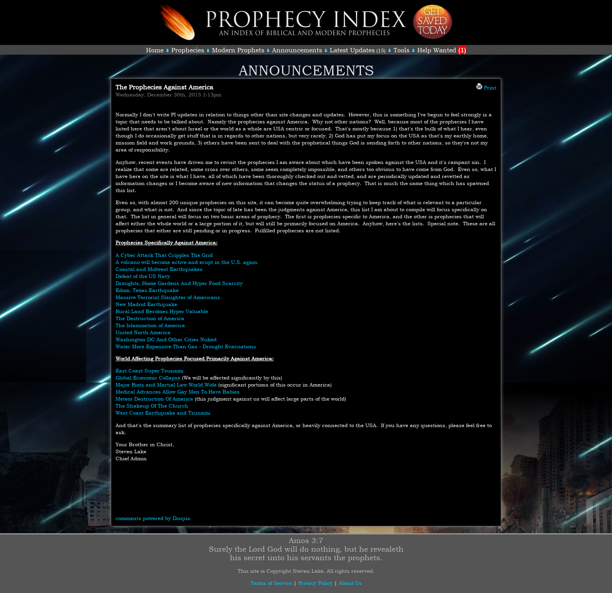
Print (486, 87)
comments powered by (153, 518)
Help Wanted (441, 50)
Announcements (297, 50)
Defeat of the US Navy (143, 276)
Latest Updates (352, 50)
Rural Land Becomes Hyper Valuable (162, 311)
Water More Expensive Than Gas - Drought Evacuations (186, 346)
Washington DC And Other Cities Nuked (166, 339)
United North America (143, 332)
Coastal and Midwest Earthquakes (159, 268)
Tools (401, 50)
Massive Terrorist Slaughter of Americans (168, 297)
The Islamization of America (150, 325)
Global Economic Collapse (148, 377)
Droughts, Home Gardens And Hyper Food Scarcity (179, 283)
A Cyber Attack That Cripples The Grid (164, 254)
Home (155, 50)
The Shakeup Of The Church (152, 405)
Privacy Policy (315, 582)
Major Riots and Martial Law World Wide (166, 384)
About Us (350, 582)
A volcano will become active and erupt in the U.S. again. (187, 261)
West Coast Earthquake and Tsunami (163, 412)
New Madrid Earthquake (146, 304)
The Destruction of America (150, 318)
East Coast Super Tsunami (149, 370)
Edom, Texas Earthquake (147, 290)
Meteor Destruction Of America (154, 398)
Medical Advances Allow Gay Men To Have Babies (178, 391)
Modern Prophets (238, 50)
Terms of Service (271, 582)
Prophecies (187, 50)
